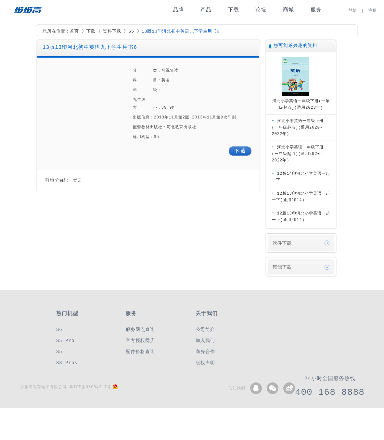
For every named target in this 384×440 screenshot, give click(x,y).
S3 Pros (67, 363)
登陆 (353, 10)
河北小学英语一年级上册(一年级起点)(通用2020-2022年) (298, 127)
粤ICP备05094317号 (90, 387)
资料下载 (112, 31)
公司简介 (205, 329)
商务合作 (205, 352)
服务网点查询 (140, 329)
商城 (288, 10)
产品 (205, 10)
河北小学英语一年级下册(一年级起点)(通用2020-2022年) (298, 153)
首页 (74, 31)
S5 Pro (65, 340)
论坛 (260, 10)
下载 (233, 10)
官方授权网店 (140, 340)
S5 (131, 31)
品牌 (178, 10)
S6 (59, 329)
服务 (316, 10)
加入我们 (205, 340)
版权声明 (205, 363)
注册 (372, 10)
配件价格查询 (140, 352)
